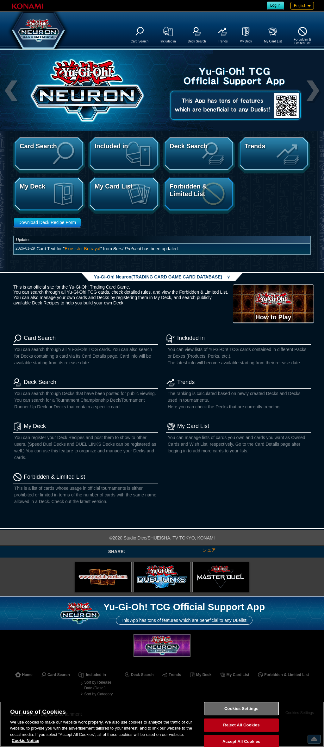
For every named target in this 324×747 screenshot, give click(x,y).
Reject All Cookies (241, 725)
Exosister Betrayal (82, 248)
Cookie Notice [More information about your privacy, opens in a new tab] (25, 740)
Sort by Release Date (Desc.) (97, 685)
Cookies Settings (241, 708)
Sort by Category (98, 694)
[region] (162, 724)
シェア (209, 549)
